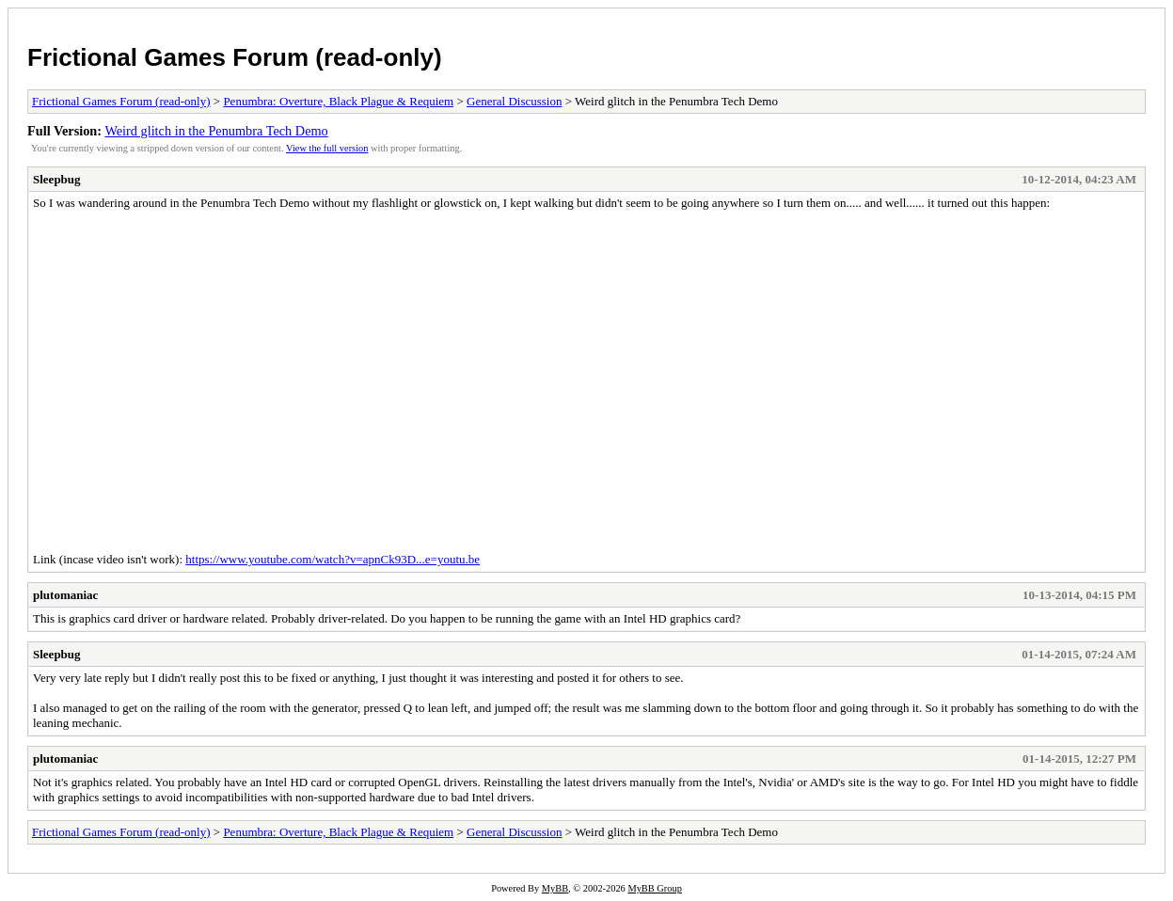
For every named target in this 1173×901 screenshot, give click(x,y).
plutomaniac (65, 595)
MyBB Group (654, 888)
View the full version (327, 148)
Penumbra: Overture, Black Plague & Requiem (338, 101)
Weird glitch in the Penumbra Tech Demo (215, 130)
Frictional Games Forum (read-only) (234, 57)
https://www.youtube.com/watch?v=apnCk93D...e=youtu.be (332, 559)
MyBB (555, 888)
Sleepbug (57, 179)
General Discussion (514, 101)
